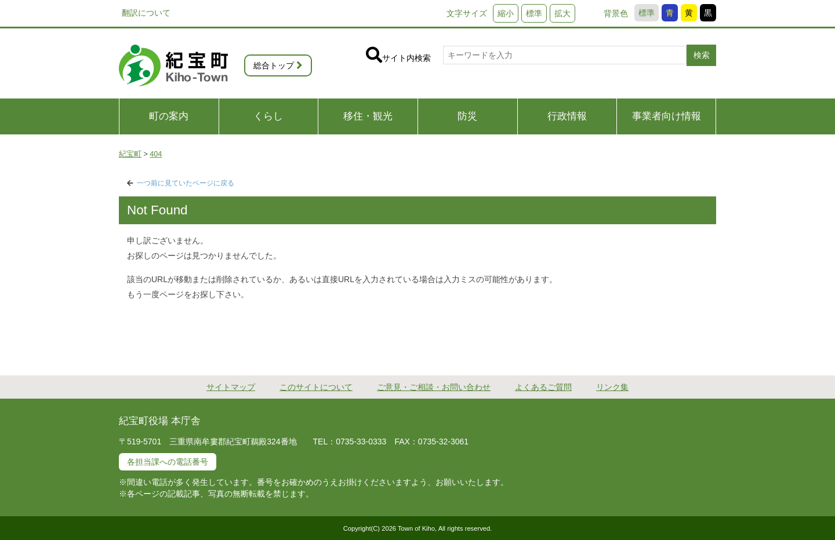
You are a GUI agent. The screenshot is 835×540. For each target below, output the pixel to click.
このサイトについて (316, 387)
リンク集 (612, 387)
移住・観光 (368, 116)
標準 (646, 12)
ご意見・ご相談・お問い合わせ (434, 387)
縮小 (506, 13)
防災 (467, 116)
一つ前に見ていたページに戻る (185, 183)
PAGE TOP (752, 321)
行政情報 (567, 116)
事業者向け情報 (666, 116)
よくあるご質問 (543, 387)
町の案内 (168, 116)
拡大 (562, 13)
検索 (702, 55)
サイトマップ (230, 387)
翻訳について (146, 12)
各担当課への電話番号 (167, 461)
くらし (268, 116)
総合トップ (273, 65)
